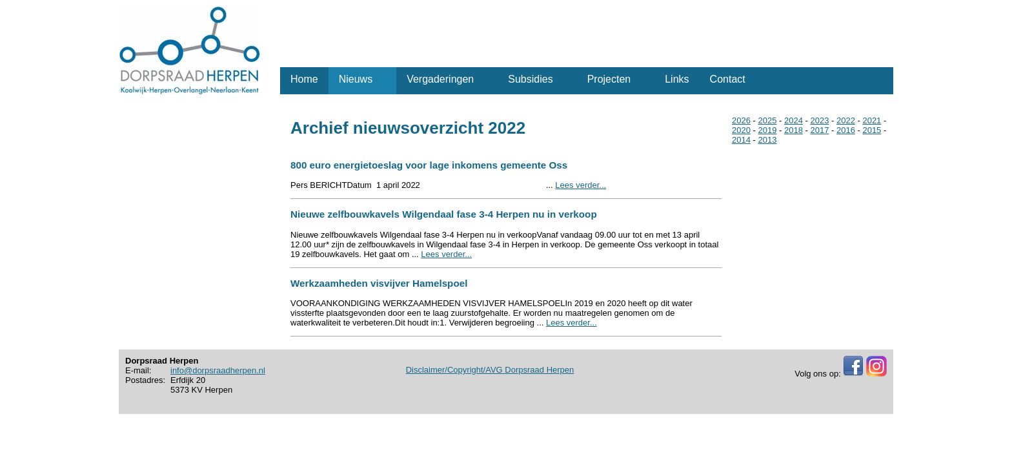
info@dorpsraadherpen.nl (217, 370)
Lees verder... (580, 185)
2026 (741, 120)
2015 (871, 130)
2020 (741, 130)
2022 (845, 120)
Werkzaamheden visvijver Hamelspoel (378, 283)
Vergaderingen (440, 79)
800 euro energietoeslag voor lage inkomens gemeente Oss (428, 165)
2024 (793, 120)
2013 (767, 140)
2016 (845, 130)
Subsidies (530, 79)
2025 (767, 120)
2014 (741, 140)
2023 (819, 120)
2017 (819, 130)
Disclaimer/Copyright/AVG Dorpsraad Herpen (490, 370)
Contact (727, 79)
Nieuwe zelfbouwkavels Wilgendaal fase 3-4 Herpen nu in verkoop (443, 214)
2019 (767, 130)
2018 (793, 130)
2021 (871, 120)
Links (677, 79)
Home (304, 79)
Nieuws (355, 79)
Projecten (609, 79)
